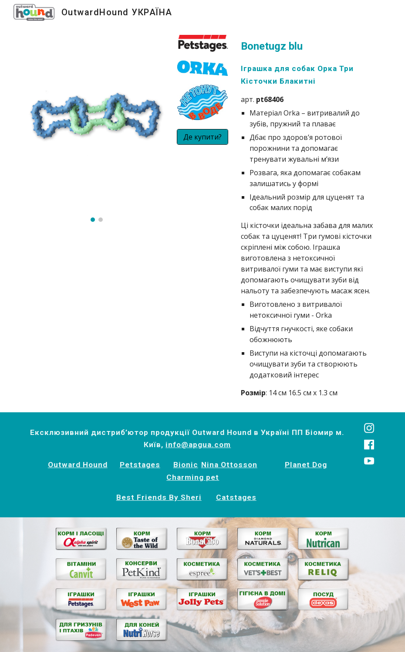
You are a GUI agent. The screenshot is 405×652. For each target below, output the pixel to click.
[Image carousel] (96, 128)
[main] (308, 218)
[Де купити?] (202, 137)
